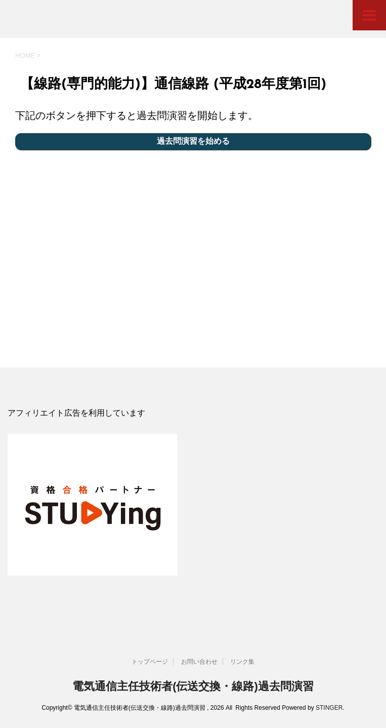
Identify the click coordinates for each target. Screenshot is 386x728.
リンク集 (242, 661)
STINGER (329, 707)
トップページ (150, 661)
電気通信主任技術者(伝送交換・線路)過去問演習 (193, 686)
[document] (193, 413)
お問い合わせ (199, 661)
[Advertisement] (193, 256)
